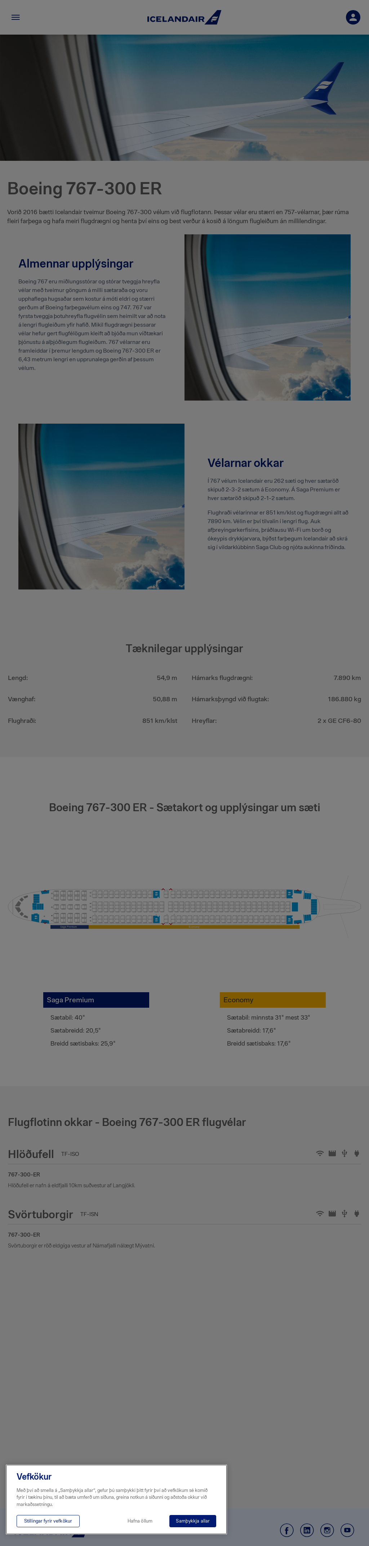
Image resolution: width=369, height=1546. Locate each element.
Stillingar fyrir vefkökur (48, 1521)
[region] (116, 1499)
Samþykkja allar (193, 1521)
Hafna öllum (140, 1521)
